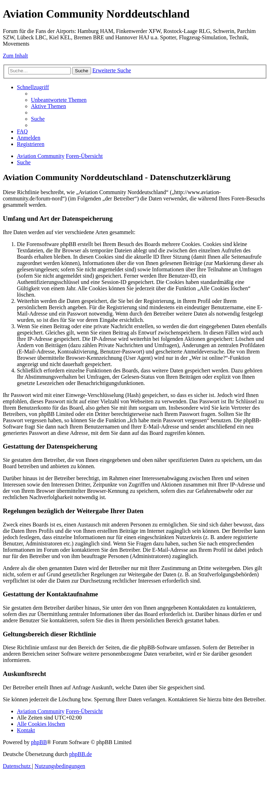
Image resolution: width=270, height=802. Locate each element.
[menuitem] (58, 100)
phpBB (39, 742)
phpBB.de (80, 754)
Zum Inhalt (15, 56)
